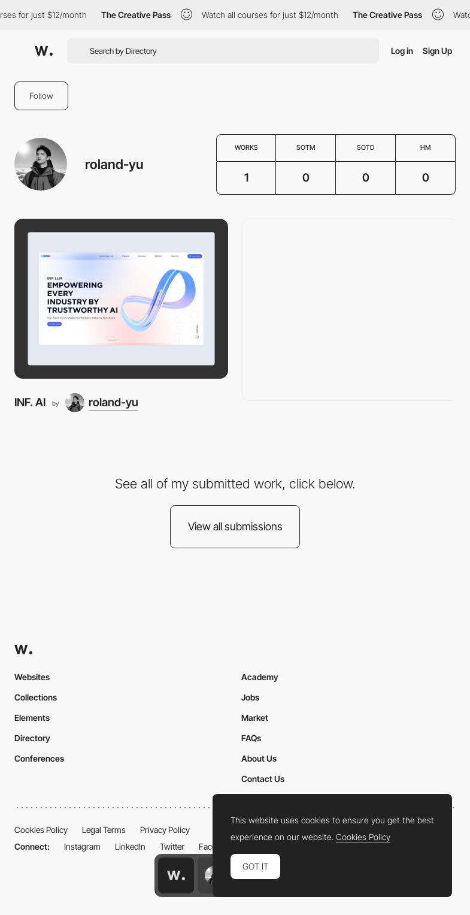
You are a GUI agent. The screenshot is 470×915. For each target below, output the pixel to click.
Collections (35, 697)
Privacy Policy (165, 830)
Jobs (250, 697)
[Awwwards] (44, 51)
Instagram (82, 846)
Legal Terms (104, 830)
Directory (32, 738)
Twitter (172, 846)
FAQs (251, 738)
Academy (259, 677)
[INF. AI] (121, 299)
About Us (259, 758)
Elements (32, 717)
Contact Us (262, 779)
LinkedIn (130, 846)
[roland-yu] (101, 402)
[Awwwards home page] (176, 875)
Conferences (39, 758)
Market (254, 717)
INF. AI (30, 402)
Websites (32, 677)
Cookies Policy (41, 830)
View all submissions (235, 526)
